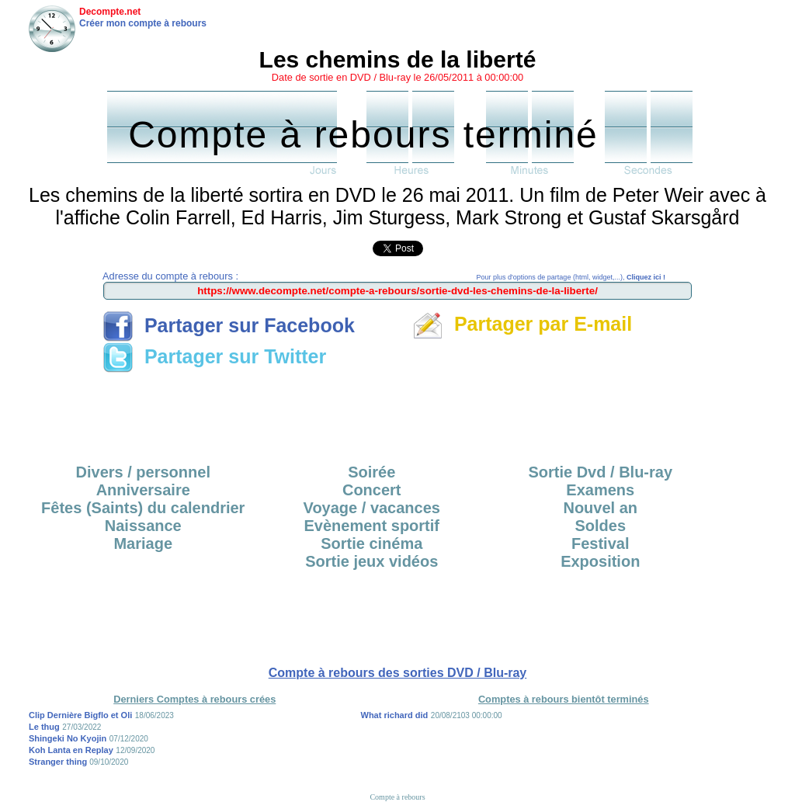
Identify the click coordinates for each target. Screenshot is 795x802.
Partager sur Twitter (214, 356)
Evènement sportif (371, 525)
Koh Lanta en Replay (71, 750)
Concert (371, 489)
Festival (600, 543)
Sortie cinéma (371, 543)
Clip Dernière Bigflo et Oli (80, 715)
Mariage (142, 543)
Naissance (143, 525)
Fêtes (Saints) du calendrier (143, 507)
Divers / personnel (143, 472)
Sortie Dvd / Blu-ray (600, 472)
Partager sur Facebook (228, 325)
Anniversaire (143, 489)
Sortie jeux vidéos (371, 561)
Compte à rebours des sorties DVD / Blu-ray (398, 672)
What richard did (395, 715)
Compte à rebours (397, 797)
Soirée (371, 472)
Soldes (600, 525)
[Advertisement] (397, 413)
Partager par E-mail (522, 324)
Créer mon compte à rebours (143, 23)
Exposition (600, 561)
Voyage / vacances (372, 507)
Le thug (44, 726)
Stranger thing (59, 761)
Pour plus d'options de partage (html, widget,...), (571, 277)
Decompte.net (110, 11)
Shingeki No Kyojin (67, 738)
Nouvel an (600, 507)
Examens (600, 489)
